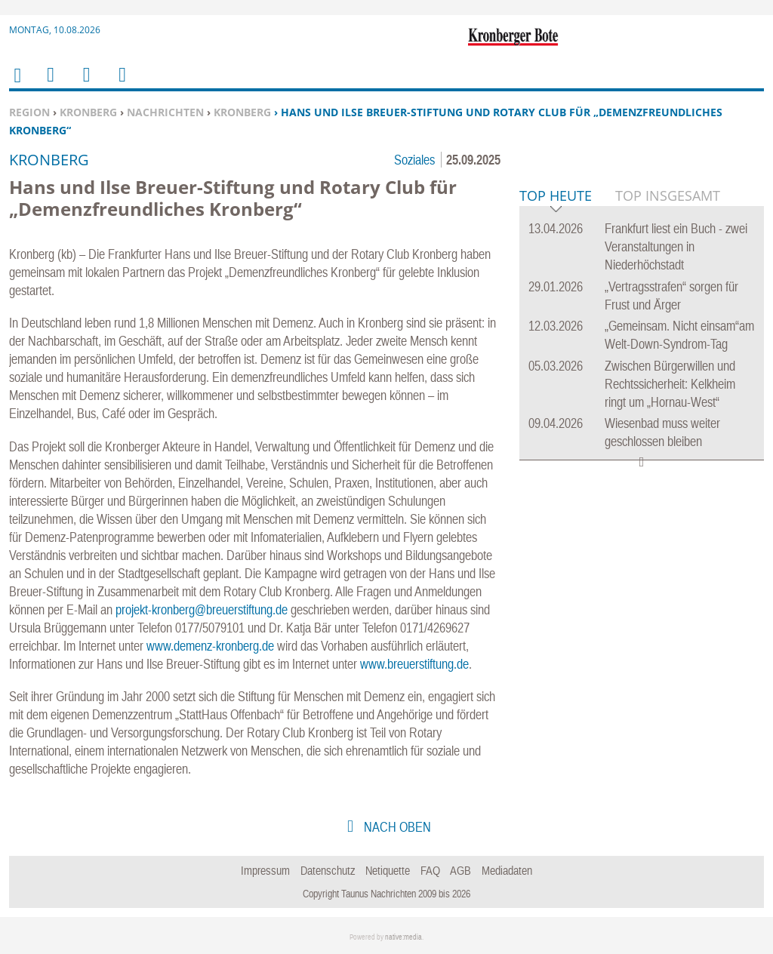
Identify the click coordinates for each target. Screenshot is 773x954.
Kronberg (88, 112)
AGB (460, 870)
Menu (50, 84)
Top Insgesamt (667, 426)
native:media (403, 937)
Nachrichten (165, 112)
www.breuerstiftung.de (414, 664)
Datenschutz (328, 870)
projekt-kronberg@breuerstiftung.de (201, 609)
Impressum (265, 870)
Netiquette (387, 870)
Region (29, 112)
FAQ (430, 870)
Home (17, 85)
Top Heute (555, 427)
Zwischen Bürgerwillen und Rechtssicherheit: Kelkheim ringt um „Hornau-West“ (670, 615)
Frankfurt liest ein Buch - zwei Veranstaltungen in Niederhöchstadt (676, 477)
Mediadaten (507, 870)
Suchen (83, 84)
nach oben (396, 827)
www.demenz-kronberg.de (210, 646)
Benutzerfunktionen (121, 84)
